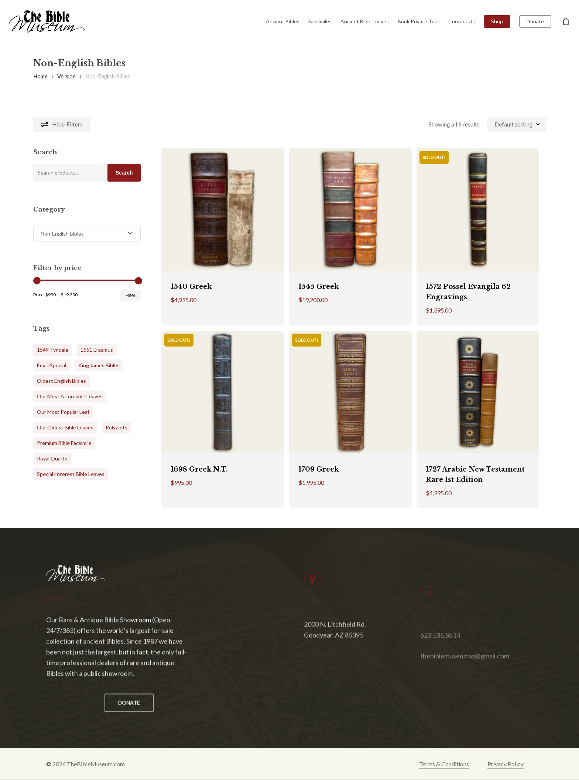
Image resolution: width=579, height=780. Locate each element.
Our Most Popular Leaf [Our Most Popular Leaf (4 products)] (63, 412)
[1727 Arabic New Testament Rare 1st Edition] (478, 392)
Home (40, 76)
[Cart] (566, 21)
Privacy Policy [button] (505, 763)
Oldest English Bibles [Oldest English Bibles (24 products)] (61, 381)
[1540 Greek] (222, 209)
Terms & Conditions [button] (444, 763)
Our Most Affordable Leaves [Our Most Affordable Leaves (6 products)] (70, 396)
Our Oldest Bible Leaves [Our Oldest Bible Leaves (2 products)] (65, 427)
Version (66, 76)
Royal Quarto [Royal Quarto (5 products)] (52, 458)
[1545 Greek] (350, 209)
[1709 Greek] (350, 392)
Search (124, 173)
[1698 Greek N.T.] (222, 392)
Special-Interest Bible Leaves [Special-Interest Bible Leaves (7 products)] (71, 474)
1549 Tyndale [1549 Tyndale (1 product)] (52, 350)
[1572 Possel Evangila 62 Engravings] (478, 209)
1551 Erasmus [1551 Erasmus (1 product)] (96, 350)
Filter (131, 295)
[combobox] (516, 124)
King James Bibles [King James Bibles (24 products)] (99, 365)
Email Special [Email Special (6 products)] (51, 365)
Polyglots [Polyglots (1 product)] (116, 427)
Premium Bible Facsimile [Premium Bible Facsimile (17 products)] (64, 443)
